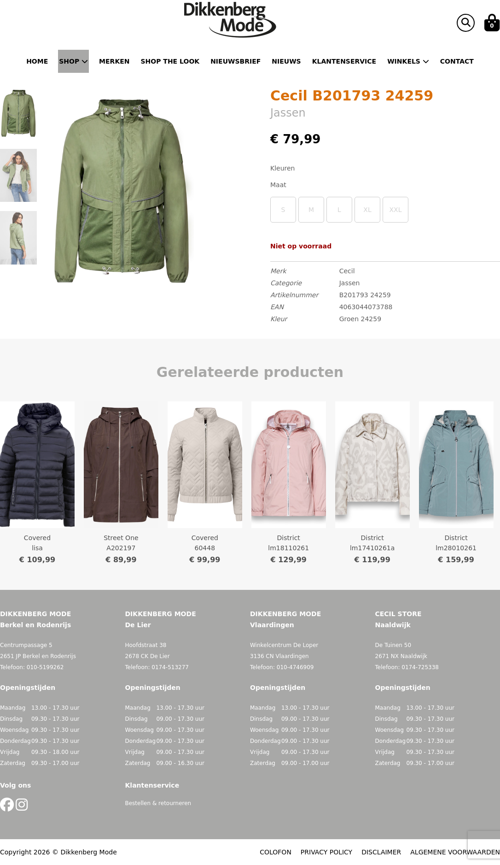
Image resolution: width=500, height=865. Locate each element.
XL (367, 209)
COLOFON (275, 852)
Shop (73, 61)
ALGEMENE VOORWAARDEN (455, 852)
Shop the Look (170, 61)
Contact (457, 61)
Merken (114, 61)
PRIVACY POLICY (326, 852)
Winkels (408, 61)
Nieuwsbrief (235, 61)
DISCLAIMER (381, 852)
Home (37, 61)
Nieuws (286, 61)
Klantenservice (344, 61)
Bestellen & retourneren (158, 803)
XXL (396, 209)
